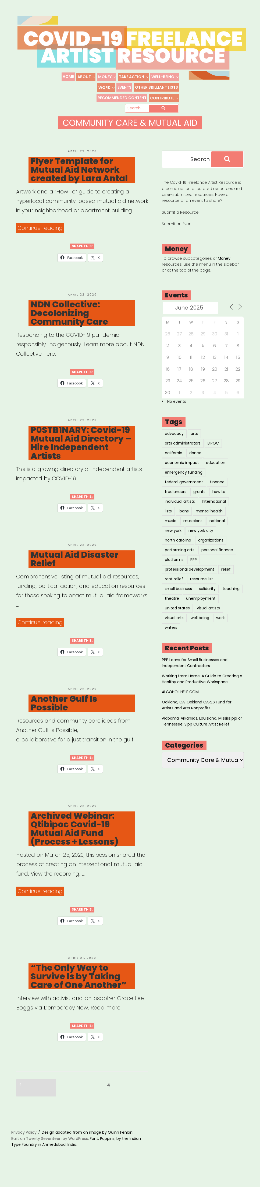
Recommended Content (122, 97)
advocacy (174, 441)
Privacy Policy (24, 1140)
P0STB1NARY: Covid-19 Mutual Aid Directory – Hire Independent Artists (81, 450)
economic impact (182, 470)
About (86, 76)
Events (124, 87)
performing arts (179, 557)
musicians (192, 528)
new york (173, 538)
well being (200, 625)
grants (199, 499)
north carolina (178, 547)
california (173, 460)
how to (218, 499)
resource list (201, 586)
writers (171, 635)
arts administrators (183, 450)
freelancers (175, 499)
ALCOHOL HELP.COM (180, 699)
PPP (193, 567)
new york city (200, 538)
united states (177, 615)
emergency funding (183, 480)
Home (68, 76)
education (215, 470)
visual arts (174, 625)
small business (178, 596)
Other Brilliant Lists (156, 87)
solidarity (207, 596)
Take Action (134, 76)
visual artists (208, 615)
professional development (189, 576)
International (214, 509)
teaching (231, 596)
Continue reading (40, 235)
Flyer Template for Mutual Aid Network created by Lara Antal (79, 177)
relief (226, 576)
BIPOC (213, 450)
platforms (174, 567)
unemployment (201, 606)
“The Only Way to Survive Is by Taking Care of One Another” (79, 984)
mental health (209, 518)
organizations (210, 547)
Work (106, 87)
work (220, 625)
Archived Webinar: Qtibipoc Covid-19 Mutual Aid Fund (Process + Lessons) (75, 836)
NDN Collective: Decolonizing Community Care (69, 321)
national (217, 528)
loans (184, 518)
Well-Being (165, 76)
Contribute (164, 98)
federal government (184, 489)
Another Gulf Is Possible (64, 710)
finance (217, 489)
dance (195, 460)
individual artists (180, 509)
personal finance (217, 557)
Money (107, 76)
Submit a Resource (180, 220)
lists (168, 518)
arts (194, 441)
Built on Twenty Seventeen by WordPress (49, 1146)
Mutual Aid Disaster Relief (75, 566)
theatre (172, 606)
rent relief (174, 586)
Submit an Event (177, 231)
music (170, 528)
